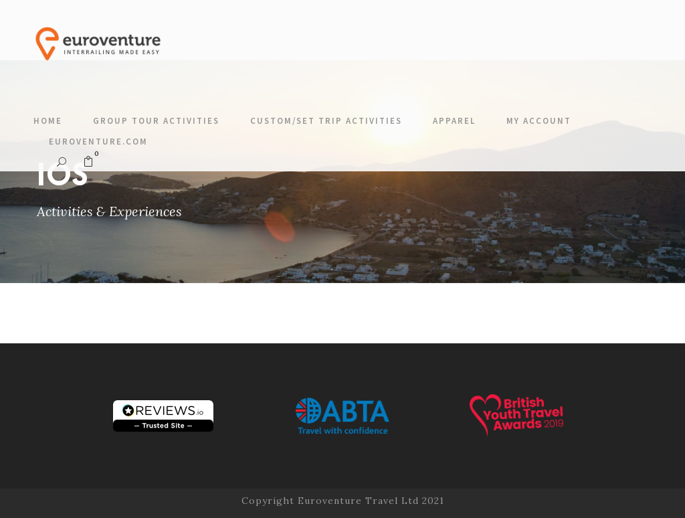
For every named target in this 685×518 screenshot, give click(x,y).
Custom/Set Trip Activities (326, 120)
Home (47, 120)
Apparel (454, 120)
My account (538, 120)
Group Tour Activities (156, 120)
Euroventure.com (98, 141)
